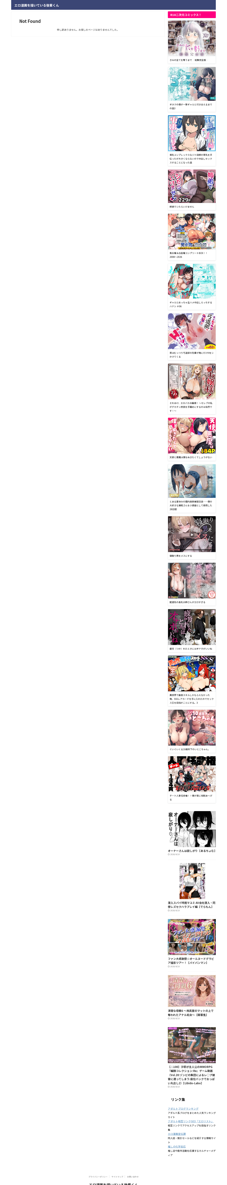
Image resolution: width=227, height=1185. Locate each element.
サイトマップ (117, 1166)
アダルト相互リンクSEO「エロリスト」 (188, 1111)
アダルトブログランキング (181, 1099)
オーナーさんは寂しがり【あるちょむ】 (188, 850)
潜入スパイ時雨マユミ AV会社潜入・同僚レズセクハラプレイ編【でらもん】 (191, 903)
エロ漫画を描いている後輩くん (36, 5)
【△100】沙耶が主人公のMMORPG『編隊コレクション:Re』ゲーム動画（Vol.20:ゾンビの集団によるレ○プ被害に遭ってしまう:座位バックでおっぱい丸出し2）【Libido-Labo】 (192, 1068)
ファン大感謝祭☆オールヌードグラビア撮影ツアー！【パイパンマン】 (191, 958)
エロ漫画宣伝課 (176, 1124)
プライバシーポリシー (98, 1166)
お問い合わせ (133, 1166)
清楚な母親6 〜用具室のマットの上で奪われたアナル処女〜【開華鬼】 (191, 1009)
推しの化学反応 (176, 1136)
